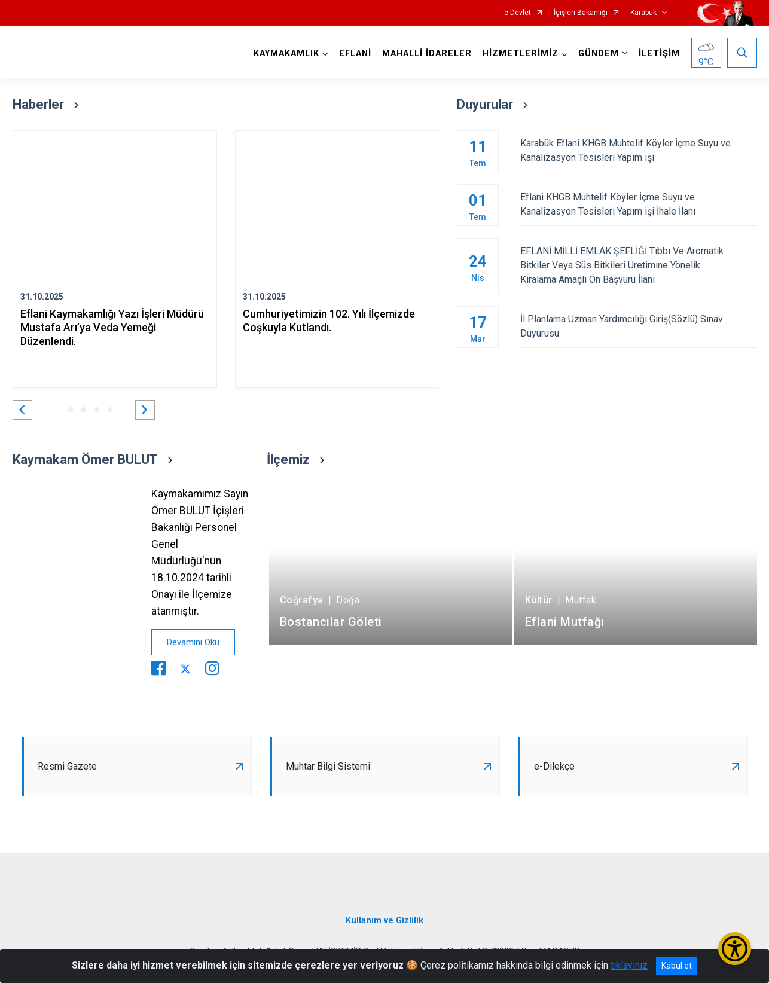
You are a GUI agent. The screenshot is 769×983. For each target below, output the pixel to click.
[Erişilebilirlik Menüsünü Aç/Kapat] (734, 948)
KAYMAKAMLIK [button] (286, 53)
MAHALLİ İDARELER (427, 53)
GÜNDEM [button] (598, 53)
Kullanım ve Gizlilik (384, 920)
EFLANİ (355, 53)
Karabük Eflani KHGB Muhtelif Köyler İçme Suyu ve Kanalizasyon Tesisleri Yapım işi (638, 150)
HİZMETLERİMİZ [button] (521, 53)
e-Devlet (517, 13)
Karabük (643, 13)
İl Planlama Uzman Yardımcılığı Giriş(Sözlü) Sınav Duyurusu (638, 326)
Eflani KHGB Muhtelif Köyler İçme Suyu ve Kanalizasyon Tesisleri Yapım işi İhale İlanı (638, 204)
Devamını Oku (193, 642)
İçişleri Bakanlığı (581, 13)
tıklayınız (629, 965)
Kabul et (676, 965)
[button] (22, 410)
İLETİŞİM (659, 53)
